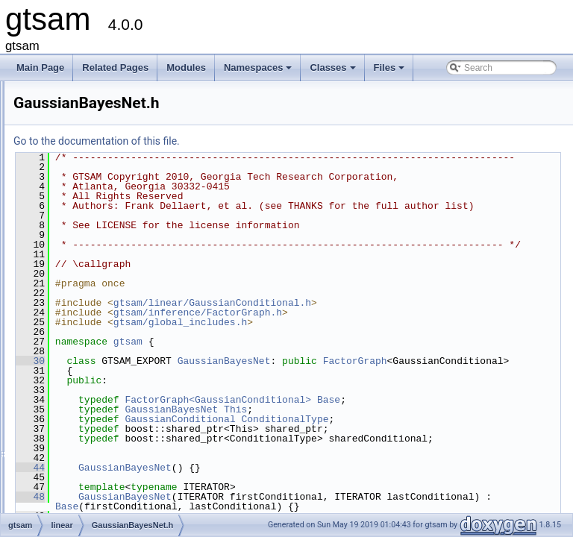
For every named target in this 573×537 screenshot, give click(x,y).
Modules (186, 67)
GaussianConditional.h (118, 403)
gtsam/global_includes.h (366, 361)
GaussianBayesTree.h (117, 354)
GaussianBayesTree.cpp (122, 338)
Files (390, 71)
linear (72, 206)
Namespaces (259, 71)
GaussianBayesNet (410, 399)
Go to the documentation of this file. (283, 141)
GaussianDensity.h (110, 436)
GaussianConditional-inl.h (124, 370)
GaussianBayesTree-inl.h (123, 321)
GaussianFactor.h (108, 485)
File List (52, 108)
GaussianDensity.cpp (115, 420)
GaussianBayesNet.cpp (119, 288)
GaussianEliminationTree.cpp (131, 453)
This (421, 458)
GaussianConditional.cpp (122, 387)
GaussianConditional (366, 467)
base (71, 141)
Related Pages (115, 67)
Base (515, 448)
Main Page (40, 67)
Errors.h (89, 272)
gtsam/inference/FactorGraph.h (384, 351)
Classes (333, 71)
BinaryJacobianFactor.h (119, 223)
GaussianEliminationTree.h (127, 469)
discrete (77, 157)
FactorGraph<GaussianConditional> (404, 448)
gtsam (61, 124)
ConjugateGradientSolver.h (127, 239)
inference (79, 190)
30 (216, 399)
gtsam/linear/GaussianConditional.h (399, 341)
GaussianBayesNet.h (115, 305)
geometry (79, 174)
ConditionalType (471, 467)
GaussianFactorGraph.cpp (125, 502)
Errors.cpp (93, 256)
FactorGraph (274, 409)
